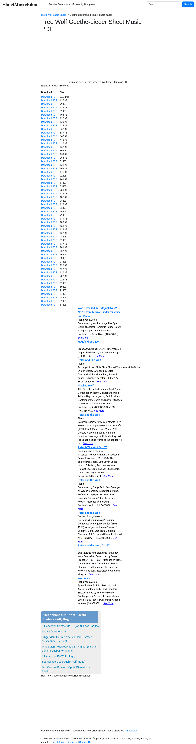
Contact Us (85, 742)
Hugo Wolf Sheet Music (53, 14)
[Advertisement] (98, 55)
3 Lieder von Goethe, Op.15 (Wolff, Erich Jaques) (71, 626)
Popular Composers (59, 4)
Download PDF (49, 96)
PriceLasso (131, 730)
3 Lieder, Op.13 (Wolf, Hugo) (58, 656)
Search (188, 4)
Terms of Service (57, 742)
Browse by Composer (83, 4)
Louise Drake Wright (54, 631)
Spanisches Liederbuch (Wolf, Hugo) (63, 661)
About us (73, 742)
